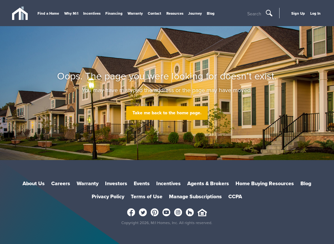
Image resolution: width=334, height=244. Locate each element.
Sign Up (298, 13)
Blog (211, 13)
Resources (174, 13)
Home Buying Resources (264, 183)
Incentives (91, 13)
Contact (154, 13)
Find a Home (48, 13)
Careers (60, 183)
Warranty (135, 13)
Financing (114, 13)
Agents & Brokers (208, 183)
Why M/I (71, 13)
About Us (34, 183)
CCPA (235, 196)
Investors (116, 183)
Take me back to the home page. (167, 112)
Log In (315, 13)
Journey (195, 13)
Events (142, 183)
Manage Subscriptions (195, 196)
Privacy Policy (108, 196)
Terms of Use (146, 196)
